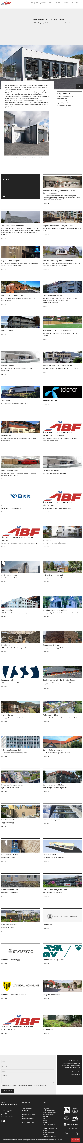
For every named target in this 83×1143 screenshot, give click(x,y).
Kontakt (65, 3)
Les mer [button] (59, 1139)
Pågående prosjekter (49, 1110)
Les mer (46, 203)
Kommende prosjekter (49, 1112)
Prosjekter (34, 3)
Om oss (58, 3)
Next (47, 133)
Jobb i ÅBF (43, 3)
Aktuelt (51, 3)
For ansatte (74, 3)
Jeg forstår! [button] (75, 1139)
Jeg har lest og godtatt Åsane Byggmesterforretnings (23, 1085)
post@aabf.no (75, 1074)
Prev (7, 133)
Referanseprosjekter (49, 1114)
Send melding (8, 1091)
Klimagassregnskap (48, 1132)
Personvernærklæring (49, 1124)
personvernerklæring (40, 1085)
